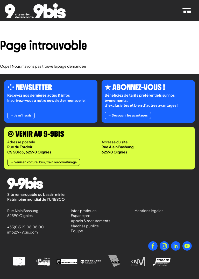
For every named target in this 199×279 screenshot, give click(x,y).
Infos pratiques (83, 210)
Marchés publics (85, 226)
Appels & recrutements (90, 221)
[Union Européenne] (19, 261)
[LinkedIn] (175, 246)
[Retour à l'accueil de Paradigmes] (35, 11)
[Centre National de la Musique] (138, 261)
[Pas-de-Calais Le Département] (91, 261)
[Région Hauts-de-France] (67, 261)
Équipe (77, 231)
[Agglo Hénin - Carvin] (114, 261)
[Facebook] (153, 246)
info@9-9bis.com (22, 232)
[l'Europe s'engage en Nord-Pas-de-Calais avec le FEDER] (43, 261)
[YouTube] (187, 246)
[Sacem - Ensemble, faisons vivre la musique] (162, 261)
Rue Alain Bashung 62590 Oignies (23, 213)
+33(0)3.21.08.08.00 (23, 227)
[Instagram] (164, 246)
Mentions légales (149, 210)
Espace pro (80, 215)
